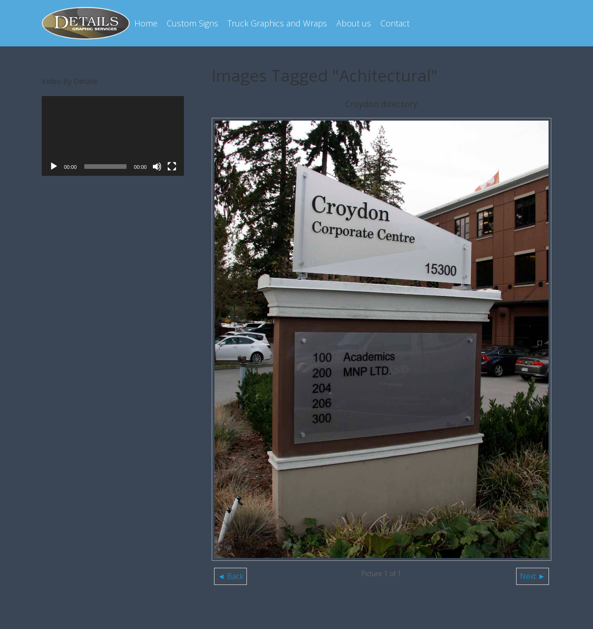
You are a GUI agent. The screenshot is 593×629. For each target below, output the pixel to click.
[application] (113, 136)
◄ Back (230, 576)
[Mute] (157, 166)
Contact (395, 23)
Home (146, 23)
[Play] (53, 166)
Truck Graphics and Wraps (277, 23)
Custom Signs (192, 23)
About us (353, 23)
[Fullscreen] (172, 166)
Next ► (532, 576)
